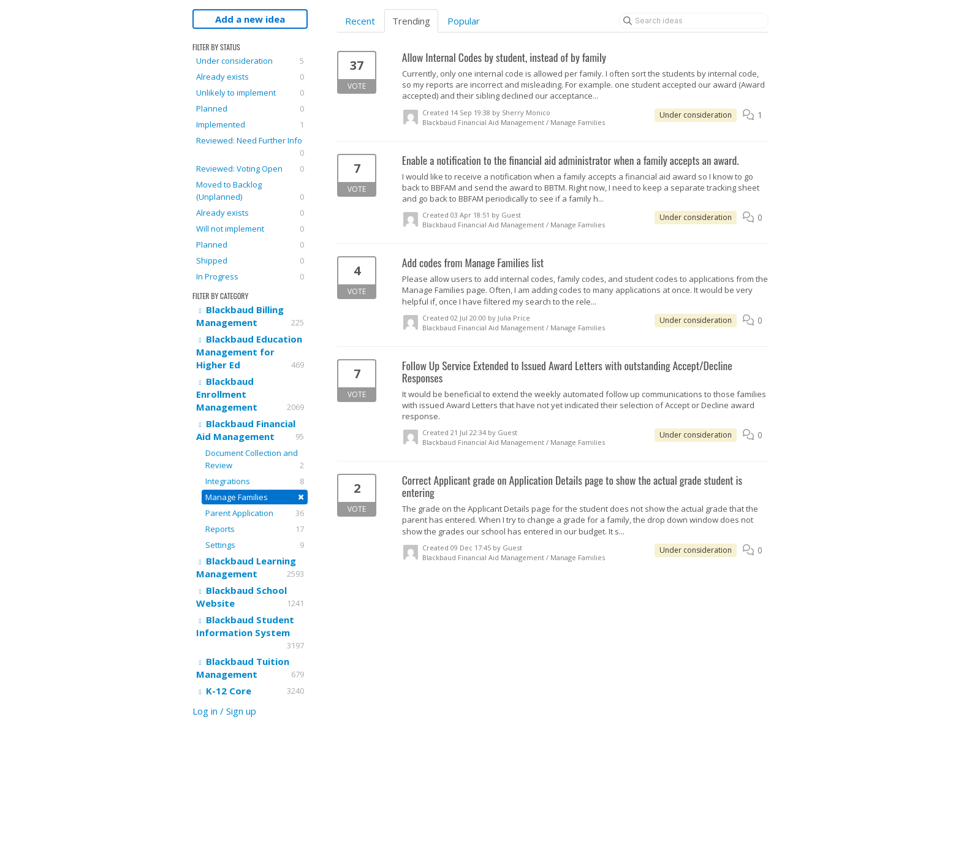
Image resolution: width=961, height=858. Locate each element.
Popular (463, 21)
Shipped (250, 260)
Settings (254, 545)
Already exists (250, 76)
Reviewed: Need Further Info (250, 147)
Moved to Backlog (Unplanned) (250, 191)
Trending (411, 21)
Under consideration (250, 61)
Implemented (250, 124)
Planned (250, 108)
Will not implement (250, 228)
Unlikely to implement (250, 92)
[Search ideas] (694, 21)
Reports (254, 529)
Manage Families (254, 497)
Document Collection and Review (254, 459)
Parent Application (254, 513)
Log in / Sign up (224, 711)
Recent (360, 21)
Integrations (254, 481)
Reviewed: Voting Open (250, 168)
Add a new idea (250, 19)
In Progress (250, 276)
